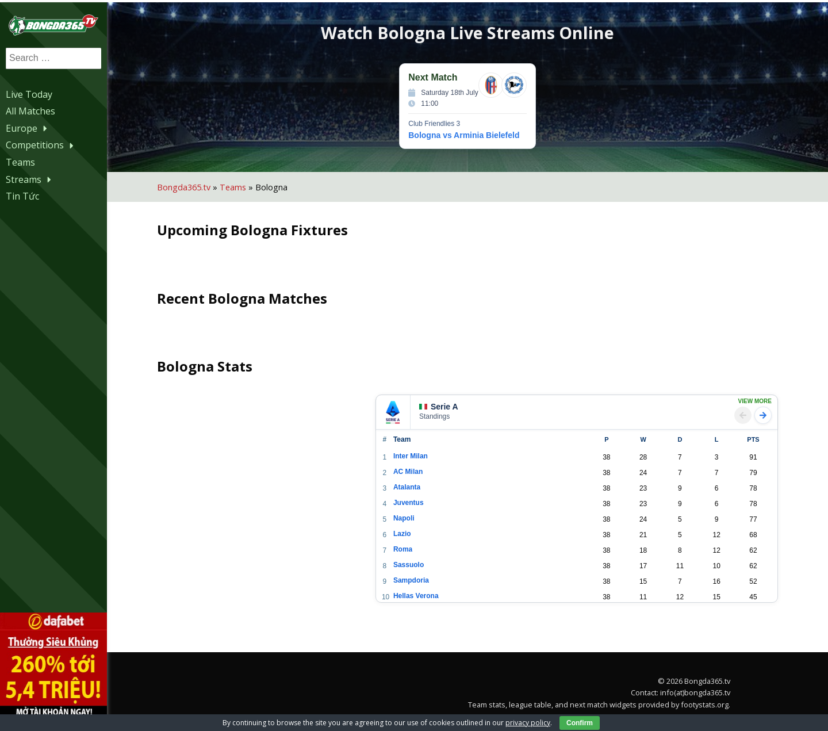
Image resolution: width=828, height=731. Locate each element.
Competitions (41, 144)
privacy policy (527, 723)
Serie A (442, 404)
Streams (30, 178)
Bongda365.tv (187, 184)
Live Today (29, 93)
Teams (20, 161)
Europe (28, 127)
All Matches (30, 110)
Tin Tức (22, 195)
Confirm (579, 723)
